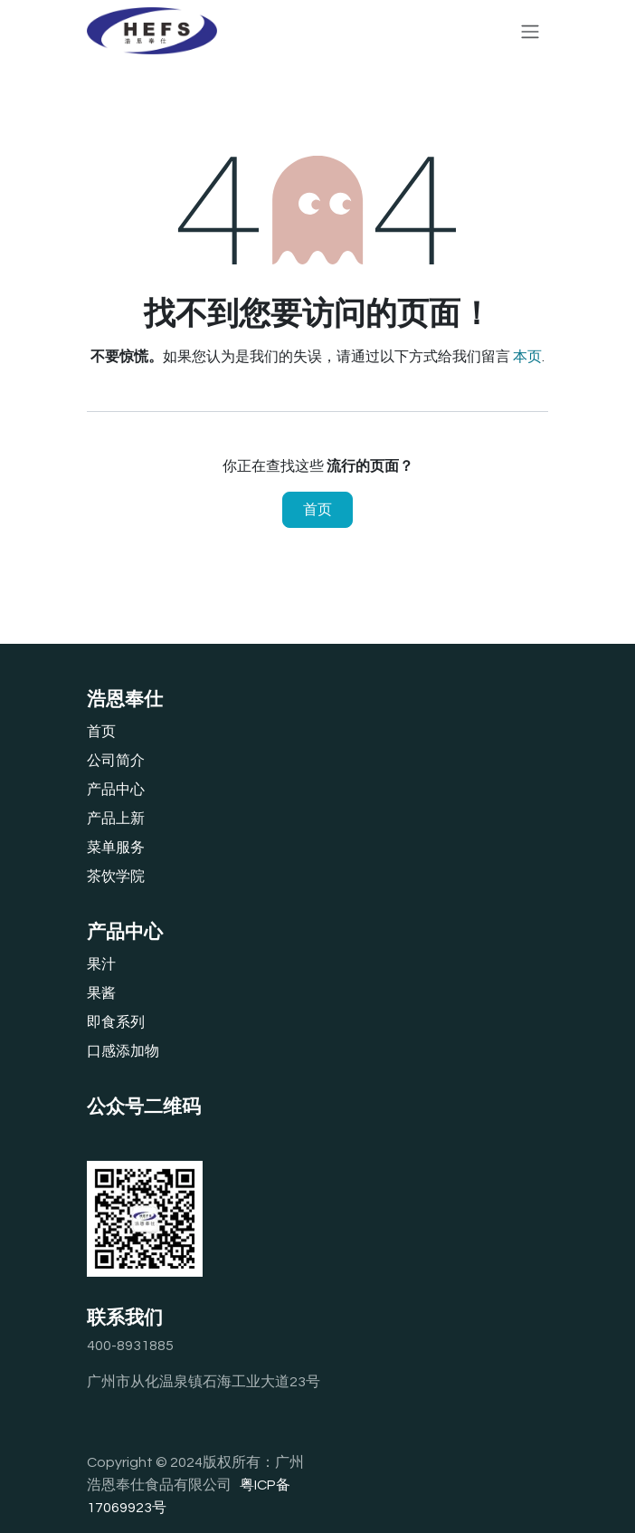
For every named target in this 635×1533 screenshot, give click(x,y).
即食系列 (116, 1022)
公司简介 (116, 760)
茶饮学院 (116, 876)
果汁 (101, 964)
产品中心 (116, 789)
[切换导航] (530, 31)
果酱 (101, 993)
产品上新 (116, 818)
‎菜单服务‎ (116, 847)
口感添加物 (123, 1051)
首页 (317, 510)
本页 (527, 357)
